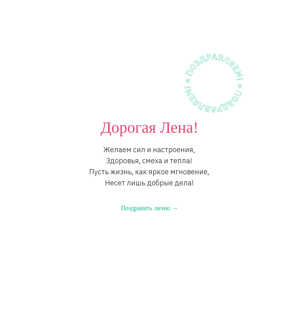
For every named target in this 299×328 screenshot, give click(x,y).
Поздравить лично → (149, 208)
